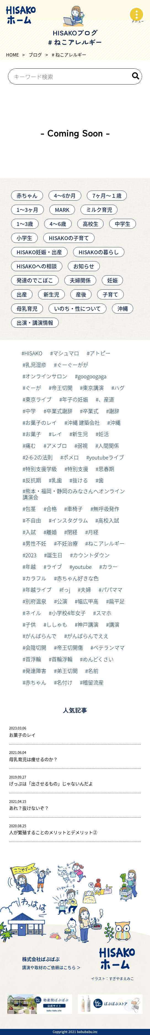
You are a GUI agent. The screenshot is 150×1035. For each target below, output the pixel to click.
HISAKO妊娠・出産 (39, 252)
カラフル (35, 578)
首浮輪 (33, 659)
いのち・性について (77, 308)
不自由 (33, 520)
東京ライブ (38, 399)
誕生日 (55, 555)
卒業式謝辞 (59, 411)
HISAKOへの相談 (37, 266)
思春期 (106, 468)
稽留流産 (93, 682)
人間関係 (108, 445)
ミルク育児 (99, 209)
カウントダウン (91, 555)
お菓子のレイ (41, 422)
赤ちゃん (27, 195)
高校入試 (108, 520)
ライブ (54, 566)
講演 (114, 624)
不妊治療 (67, 543)
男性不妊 (35, 543)
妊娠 (112, 280)
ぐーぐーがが (72, 364)
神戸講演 (87, 624)
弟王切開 (67, 670)
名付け (65, 682)
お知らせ (83, 266)
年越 (30, 566)
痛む (30, 445)
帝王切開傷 (70, 647)
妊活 (103, 434)
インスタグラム (70, 520)
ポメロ (71, 457)
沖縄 (122, 308)
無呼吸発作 (106, 508)
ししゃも (56, 624)
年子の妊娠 (75, 399)
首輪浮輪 (62, 659)
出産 (22, 294)
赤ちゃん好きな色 (78, 578)
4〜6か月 (65, 195)
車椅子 (75, 508)
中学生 (122, 223)
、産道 (106, 399)
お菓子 (33, 434)
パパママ (111, 589)
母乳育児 (27, 308)
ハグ (119, 387)
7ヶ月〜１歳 (107, 195)
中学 (30, 411)
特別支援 (77, 468)
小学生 (24, 238)
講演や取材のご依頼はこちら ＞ (51, 967)
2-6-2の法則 (39, 457)
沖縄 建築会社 (83, 422)
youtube (82, 566)
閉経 (72, 532)
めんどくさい (98, 659)
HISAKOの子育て (69, 238)
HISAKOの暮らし (99, 252)
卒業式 (90, 411)
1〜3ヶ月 (27, 209)
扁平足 (117, 601)
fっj (66, 589)
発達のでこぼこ (35, 280)
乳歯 (57, 480)
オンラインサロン (46, 376)
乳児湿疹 (35, 364)
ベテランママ (109, 647)
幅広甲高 (87, 601)
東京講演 (93, 387)
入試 (30, 532)
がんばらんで (41, 636)
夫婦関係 (80, 280)
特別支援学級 (41, 468)
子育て (110, 294)
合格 (51, 508)
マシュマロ (66, 353)
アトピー (100, 353)
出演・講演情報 (35, 322)
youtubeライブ (106, 457)
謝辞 (114, 411)
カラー (110, 566)
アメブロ (56, 445)
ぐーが (33, 387)
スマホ (103, 613)
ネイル (33, 613)
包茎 (30, 508)
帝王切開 (62, 387)
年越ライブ (38, 589)
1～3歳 (25, 223)
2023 (30, 555)
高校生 (90, 223)
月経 (93, 532)
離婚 (51, 532)
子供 (30, 624)
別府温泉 (35, 601)
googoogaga (92, 376)
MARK (62, 209)
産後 (81, 294)
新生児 (51, 294)
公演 (62, 601)
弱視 (82, 445)
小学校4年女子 (69, 613)
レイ (57, 434)
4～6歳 (58, 223)
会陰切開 (35, 647)
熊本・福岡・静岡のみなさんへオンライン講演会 (74, 494)
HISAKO (33, 353)
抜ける (80, 480)
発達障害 (35, 670)
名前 (93, 670)
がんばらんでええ (88, 636)
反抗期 (33, 480)
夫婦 (86, 589)
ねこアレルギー (106, 543)
